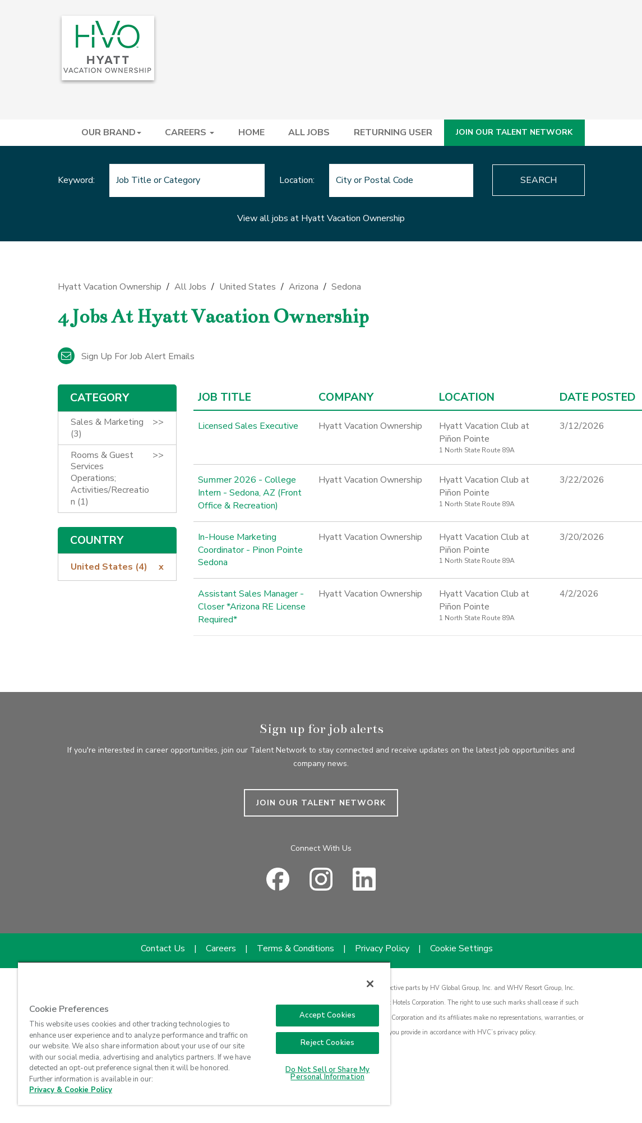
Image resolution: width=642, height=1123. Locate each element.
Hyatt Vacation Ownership (109, 287)
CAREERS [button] (189, 132)
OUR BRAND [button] (111, 132)
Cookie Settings (461, 948)
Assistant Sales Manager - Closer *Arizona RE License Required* (251, 607)
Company (345, 397)
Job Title (224, 397)
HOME (251, 132)
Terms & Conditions (295, 948)
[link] (321, 290)
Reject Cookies (327, 1043)
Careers (221, 948)
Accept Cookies (327, 1015)
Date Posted (597, 397)
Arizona (303, 287)
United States (247, 287)
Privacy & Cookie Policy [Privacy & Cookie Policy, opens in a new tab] (70, 1090)
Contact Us (163, 948)
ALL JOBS (309, 132)
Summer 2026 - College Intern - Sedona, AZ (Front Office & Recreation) (249, 493)
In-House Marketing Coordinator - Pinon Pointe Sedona (250, 550)
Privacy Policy (382, 948)
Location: (297, 180)
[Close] (370, 983)
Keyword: (76, 180)
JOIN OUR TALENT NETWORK (514, 132)
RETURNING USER (393, 132)
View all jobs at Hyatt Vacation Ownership (321, 218)
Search (538, 180)
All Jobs (190, 287)
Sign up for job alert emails (126, 356)
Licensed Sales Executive (248, 426)
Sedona (346, 287)
